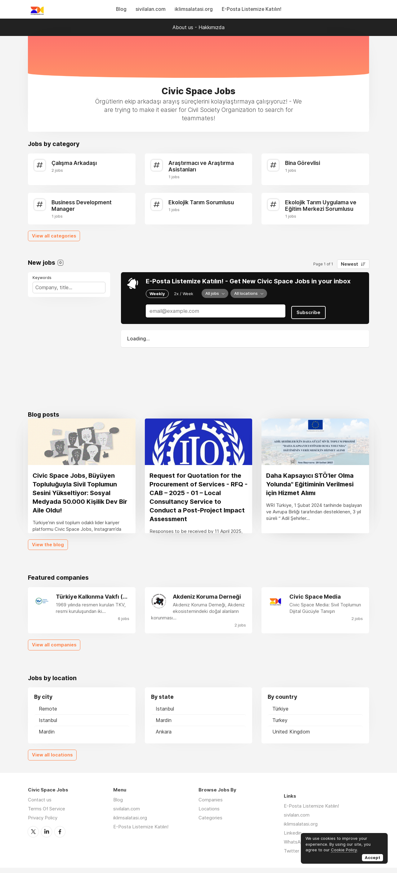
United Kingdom (291, 737)
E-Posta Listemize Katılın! (251, 9)
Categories (210, 823)
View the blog (48, 550)
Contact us (39, 805)
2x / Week (183, 292)
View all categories (54, 236)
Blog (121, 9)
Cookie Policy (344, 849)
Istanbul (48, 726)
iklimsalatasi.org (194, 9)
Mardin (47, 737)
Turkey (280, 726)
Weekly (157, 292)
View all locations (52, 760)
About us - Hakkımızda (198, 27)
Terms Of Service (46, 814)
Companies (210, 805)
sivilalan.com (151, 9)
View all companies (54, 650)
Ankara (164, 737)
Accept (372, 857)
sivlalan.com (297, 820)
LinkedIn (46, 836)
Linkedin (292, 838)
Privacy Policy (42, 823)
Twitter (33, 836)
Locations (209, 814)
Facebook (60, 836)
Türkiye (280, 714)
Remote (48, 714)
